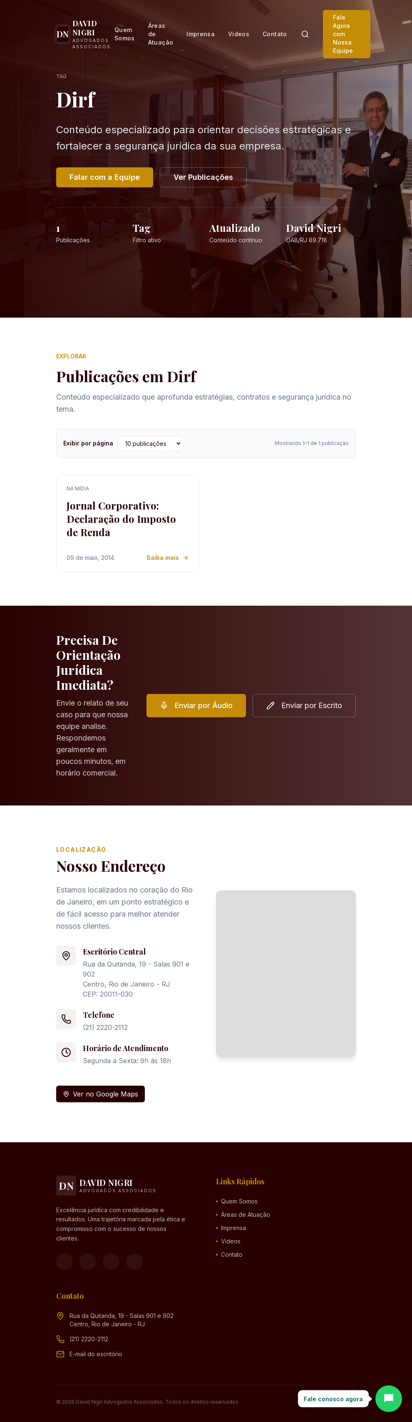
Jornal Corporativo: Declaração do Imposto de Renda (121, 519)
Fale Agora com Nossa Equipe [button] (343, 34)
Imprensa (200, 33)
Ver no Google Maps (100, 1094)
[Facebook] (64, 1261)
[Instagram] (87, 1261)
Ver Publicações (203, 177)
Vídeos (238, 33)
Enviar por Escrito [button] (304, 705)
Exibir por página (88, 443)
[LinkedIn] (134, 1261)
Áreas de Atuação (160, 34)
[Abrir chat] (388, 1398)
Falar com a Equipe (104, 177)
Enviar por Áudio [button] (196, 705)
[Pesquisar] (305, 34)
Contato (275, 33)
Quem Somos (124, 34)
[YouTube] (111, 1261)
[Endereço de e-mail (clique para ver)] (95, 1354)
